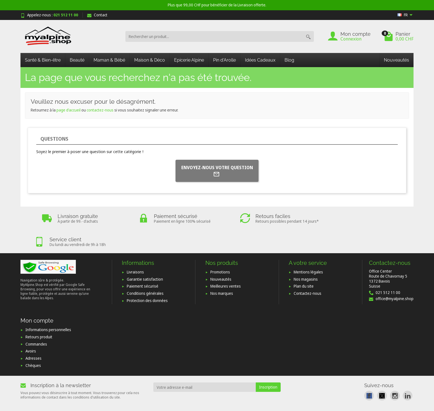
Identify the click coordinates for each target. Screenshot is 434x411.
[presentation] (198, 379)
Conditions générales (145, 270)
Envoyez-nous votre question (217, 170)
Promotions (220, 249)
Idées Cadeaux (260, 60)
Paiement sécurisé (142, 263)
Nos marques (221, 270)
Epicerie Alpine (189, 60)
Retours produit (38, 313)
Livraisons (135, 249)
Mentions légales (308, 249)
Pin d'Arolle (224, 60)
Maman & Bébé (109, 60)
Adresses (33, 335)
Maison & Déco (149, 60)
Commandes (36, 320)
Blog (289, 60)
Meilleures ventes (225, 263)
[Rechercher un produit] (214, 36)
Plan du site (304, 263)
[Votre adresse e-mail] (204, 364)
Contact (97, 14)
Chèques (33, 342)
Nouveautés (396, 60)
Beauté (77, 60)
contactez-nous (100, 110)
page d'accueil (68, 110)
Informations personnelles (48, 306)
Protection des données (147, 277)
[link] (369, 372)
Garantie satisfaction (145, 256)
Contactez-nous (307, 270)
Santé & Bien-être (43, 60)
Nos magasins (306, 256)
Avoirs (30, 328)
